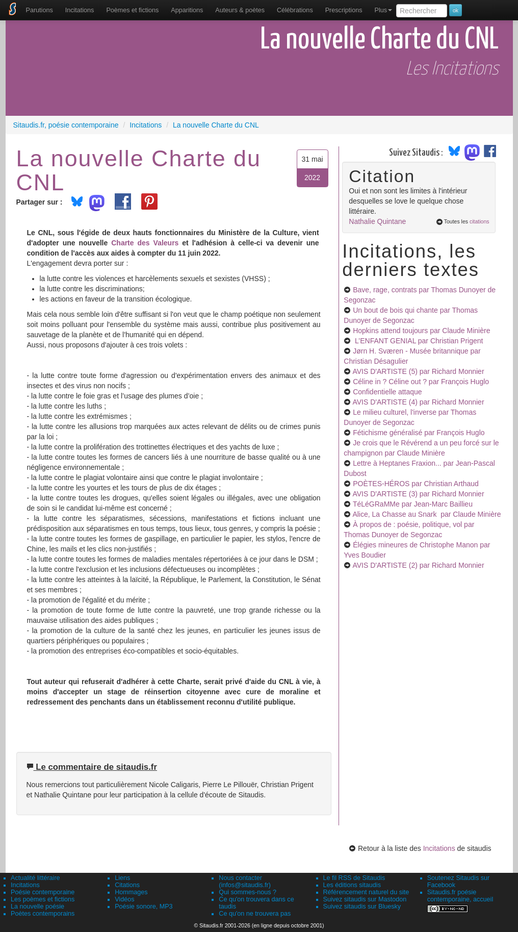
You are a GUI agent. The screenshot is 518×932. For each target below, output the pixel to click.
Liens (122, 877)
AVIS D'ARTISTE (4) (418, 402)
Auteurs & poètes (240, 10)
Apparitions (187, 10)
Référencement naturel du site (366, 892)
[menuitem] (39, 10)
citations (479, 221)
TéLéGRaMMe (413, 504)
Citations (127, 885)
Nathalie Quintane (377, 221)
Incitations (439, 848)
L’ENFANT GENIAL (418, 341)
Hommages (131, 892)
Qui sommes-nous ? (247, 892)
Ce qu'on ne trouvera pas (255, 913)
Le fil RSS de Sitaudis (354, 877)
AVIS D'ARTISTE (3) (418, 494)
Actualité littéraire (35, 877)
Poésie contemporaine (42, 892)
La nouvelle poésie (37, 906)
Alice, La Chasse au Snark (426, 514)
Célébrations (295, 10)
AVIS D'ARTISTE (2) (418, 565)
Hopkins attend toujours (421, 330)
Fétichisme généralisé (418, 433)
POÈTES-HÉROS (416, 484)
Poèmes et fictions (132, 10)
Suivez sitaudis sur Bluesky (362, 906)
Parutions (39, 10)
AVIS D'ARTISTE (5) (418, 371)
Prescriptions (343, 10)
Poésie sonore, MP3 (143, 906)
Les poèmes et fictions (42, 899)
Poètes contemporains (42, 913)
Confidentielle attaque (387, 392)
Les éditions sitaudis (352, 885)
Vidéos (124, 899)
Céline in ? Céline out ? (421, 381)
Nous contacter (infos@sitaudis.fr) (245, 881)
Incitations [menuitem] (79, 10)
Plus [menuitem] (383, 10)
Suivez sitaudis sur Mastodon (365, 899)
